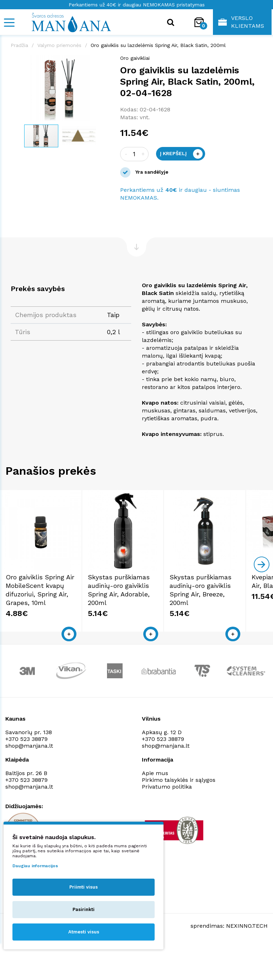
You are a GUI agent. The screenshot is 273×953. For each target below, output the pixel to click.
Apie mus (155, 783)
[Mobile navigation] (9, 22)
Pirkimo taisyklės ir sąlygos (178, 789)
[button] (103, 61)
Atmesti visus (83, 931)
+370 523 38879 (26, 749)
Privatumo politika (167, 796)
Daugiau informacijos (35, 865)
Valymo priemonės (59, 45)
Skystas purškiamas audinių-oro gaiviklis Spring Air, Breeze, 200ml (225, 595)
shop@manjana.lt (29, 755)
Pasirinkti (84, 909)
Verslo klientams (241, 22)
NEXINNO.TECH (247, 935)
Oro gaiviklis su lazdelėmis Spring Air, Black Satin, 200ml (158, 45)
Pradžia (19, 45)
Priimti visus (83, 887)
